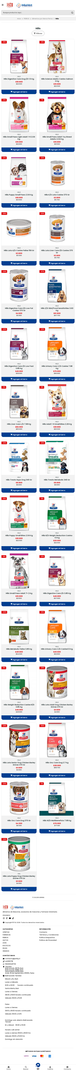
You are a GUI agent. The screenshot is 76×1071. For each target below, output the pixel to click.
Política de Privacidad (48, 940)
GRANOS (6, 951)
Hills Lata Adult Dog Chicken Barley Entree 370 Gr (57, 706)
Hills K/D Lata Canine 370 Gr (57, 195)
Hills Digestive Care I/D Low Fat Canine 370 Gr (19, 309)
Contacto (43, 932)
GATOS (5, 940)
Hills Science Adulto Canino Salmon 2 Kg (57, 80)
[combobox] (38, 12)
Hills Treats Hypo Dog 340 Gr (19, 480)
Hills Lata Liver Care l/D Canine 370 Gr (57, 251)
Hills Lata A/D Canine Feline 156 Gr (19, 250)
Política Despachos (47, 937)
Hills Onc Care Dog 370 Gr (19, 820)
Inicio (19, 19)
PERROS (26, 19)
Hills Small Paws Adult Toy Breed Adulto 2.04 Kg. (57, 138)
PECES (5, 948)
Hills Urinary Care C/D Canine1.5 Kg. (57, 649)
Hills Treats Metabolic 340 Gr (57, 480)
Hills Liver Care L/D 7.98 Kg (19, 424)
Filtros (38, 33)
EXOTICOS (6, 945)
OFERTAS (6, 932)
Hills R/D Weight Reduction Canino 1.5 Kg (57, 536)
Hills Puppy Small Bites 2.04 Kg (19, 535)
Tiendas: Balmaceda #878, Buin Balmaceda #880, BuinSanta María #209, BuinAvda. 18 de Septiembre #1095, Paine (18, 970)
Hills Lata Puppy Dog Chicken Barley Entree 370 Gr (19, 877)
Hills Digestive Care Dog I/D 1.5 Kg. (19, 79)
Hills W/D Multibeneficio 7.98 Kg (57, 820)
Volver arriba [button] (38, 897)
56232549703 (9, 964)
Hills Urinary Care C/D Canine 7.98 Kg (57, 367)
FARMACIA (6, 935)
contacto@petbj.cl (11, 958)
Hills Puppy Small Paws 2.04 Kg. (19, 195)
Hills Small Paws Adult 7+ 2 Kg (19, 593)
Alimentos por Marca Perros (42, 19)
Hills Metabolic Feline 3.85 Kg (19, 649)
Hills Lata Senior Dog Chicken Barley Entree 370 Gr (19, 764)
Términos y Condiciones (49, 935)
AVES (5, 943)
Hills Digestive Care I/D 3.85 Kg (57, 593)
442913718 (8, 961)
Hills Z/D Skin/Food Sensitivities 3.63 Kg (57, 309)
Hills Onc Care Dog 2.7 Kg (57, 763)
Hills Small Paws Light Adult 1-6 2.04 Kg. (19, 138)
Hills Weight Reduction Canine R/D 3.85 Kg (19, 706)
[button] (19, 92)
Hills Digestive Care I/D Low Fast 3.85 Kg (19, 367)
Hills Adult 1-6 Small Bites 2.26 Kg (57, 424)
